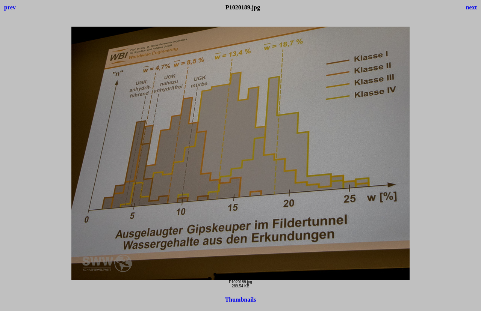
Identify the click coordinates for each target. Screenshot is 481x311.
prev (10, 7)
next (471, 7)
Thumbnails (240, 299)
